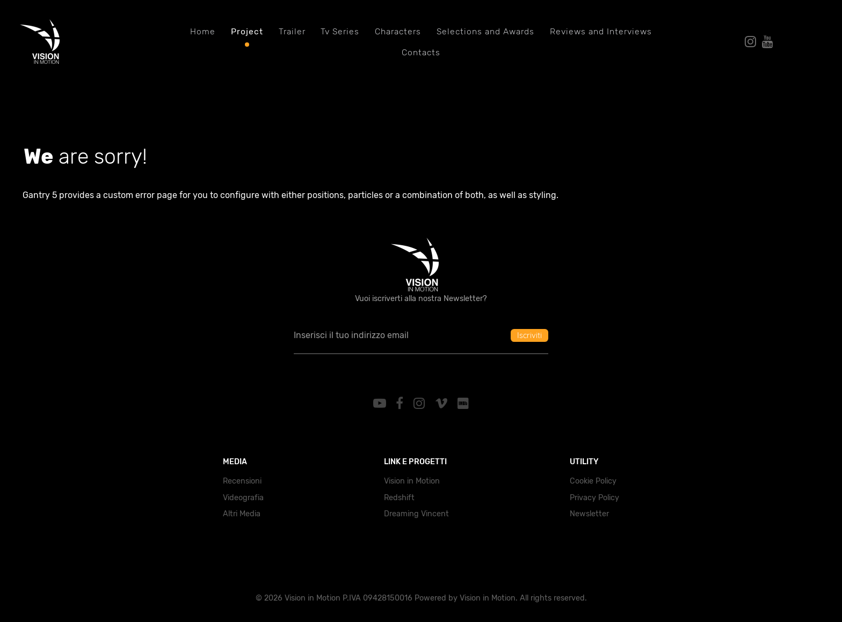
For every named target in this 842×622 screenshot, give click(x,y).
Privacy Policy (594, 497)
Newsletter (589, 513)
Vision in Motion (412, 481)
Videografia (243, 497)
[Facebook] (401, 403)
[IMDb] (463, 403)
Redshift (399, 497)
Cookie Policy (593, 481)
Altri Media (241, 513)
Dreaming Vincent (416, 513)
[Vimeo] (442, 403)
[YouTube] (381, 403)
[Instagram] (421, 403)
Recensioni (242, 481)
